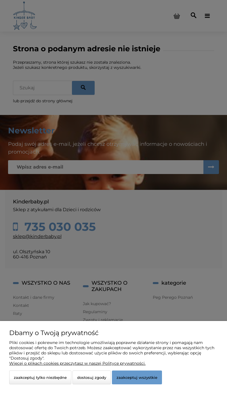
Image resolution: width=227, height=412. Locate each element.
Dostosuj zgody (91, 377)
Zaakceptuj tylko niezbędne (40, 377)
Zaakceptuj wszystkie (137, 377)
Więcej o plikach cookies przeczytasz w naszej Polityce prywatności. (77, 363)
